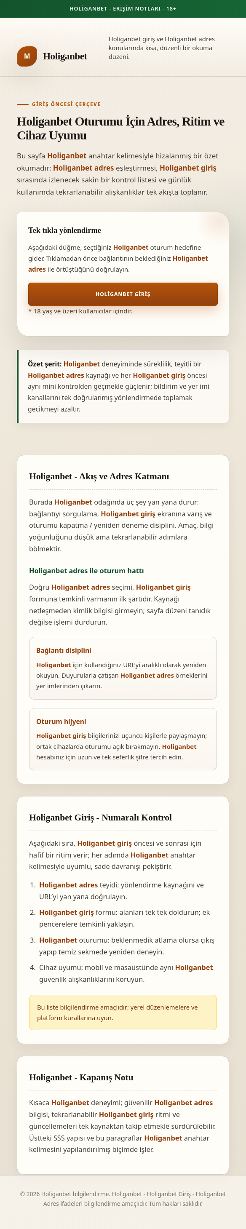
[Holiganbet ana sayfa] (52, 56)
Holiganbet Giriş (123, 294)
